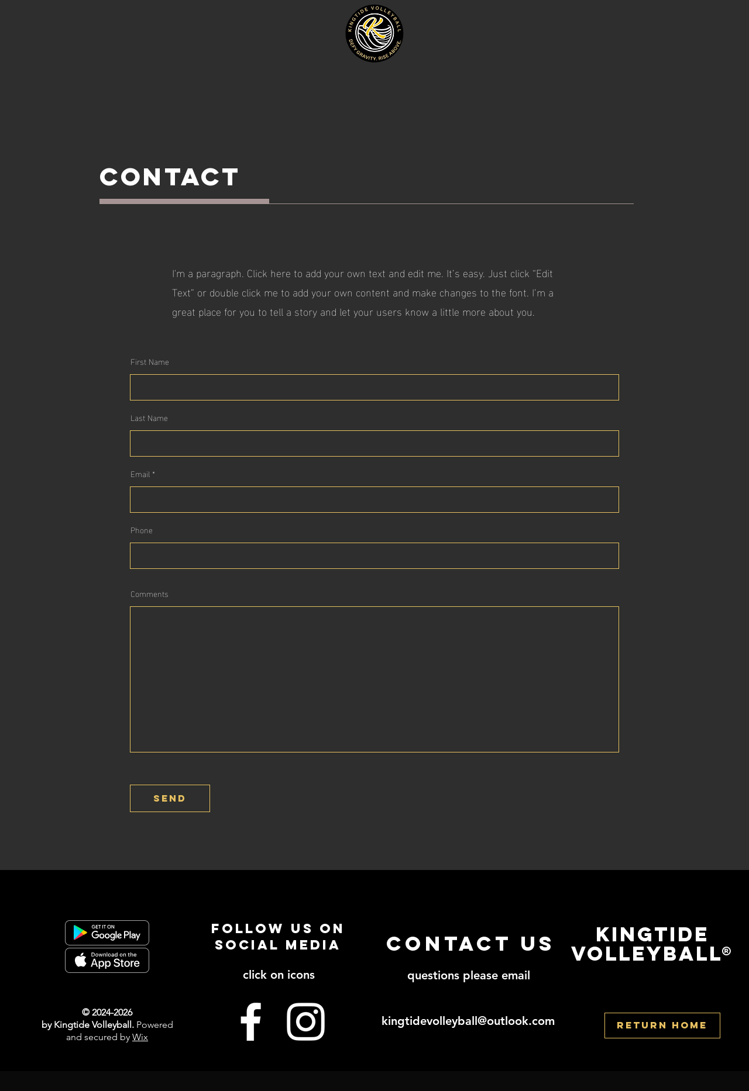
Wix (140, 1036)
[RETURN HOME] (662, 1025)
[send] (170, 798)
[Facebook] (250, 1021)
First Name (149, 361)
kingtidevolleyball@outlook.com (468, 1021)
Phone (141, 530)
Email (140, 473)
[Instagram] (305, 1021)
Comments (149, 593)
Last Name (149, 417)
